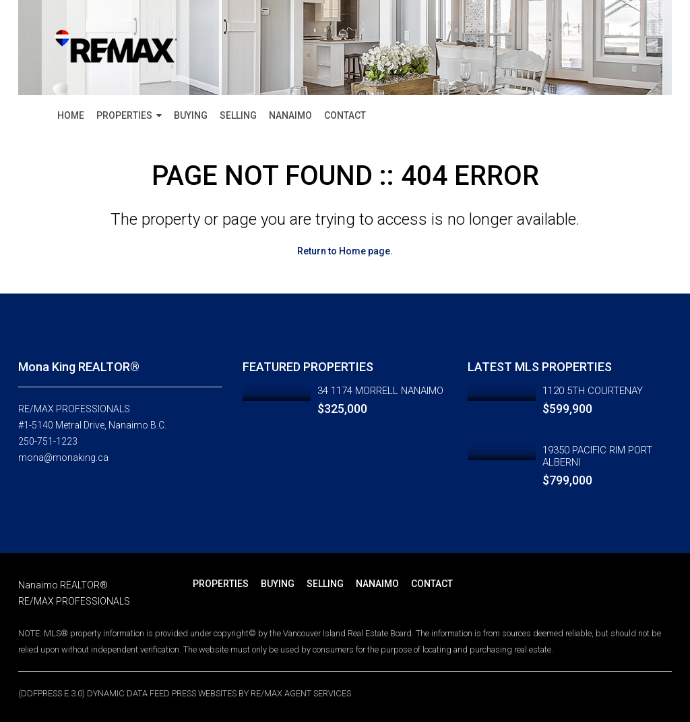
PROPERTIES (124, 115)
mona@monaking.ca (63, 457)
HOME (70, 115)
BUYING (191, 115)
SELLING (238, 115)
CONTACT (345, 115)
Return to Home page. (345, 251)
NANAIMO (290, 115)
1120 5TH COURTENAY (592, 391)
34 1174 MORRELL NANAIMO (380, 391)
